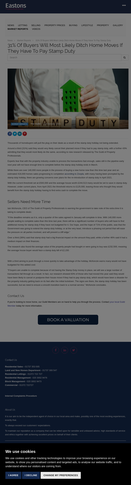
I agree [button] (13, 475)
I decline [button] (31, 475)
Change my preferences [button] (60, 475)
